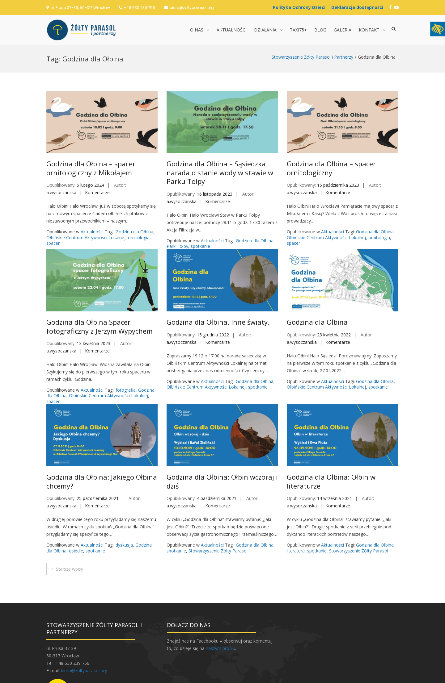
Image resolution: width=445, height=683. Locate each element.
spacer (53, 198)
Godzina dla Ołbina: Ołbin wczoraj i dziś (222, 436)
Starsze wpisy (69, 524)
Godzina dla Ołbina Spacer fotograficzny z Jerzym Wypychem (99, 281)
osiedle (76, 506)
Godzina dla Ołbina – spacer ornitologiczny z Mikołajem (90, 123)
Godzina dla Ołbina (134, 186)
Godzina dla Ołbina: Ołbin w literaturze (331, 436)
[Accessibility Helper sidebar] (437, 29)
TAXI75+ (298, 30)
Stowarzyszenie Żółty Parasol (218, 506)
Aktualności (232, 30)
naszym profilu (220, 603)
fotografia (126, 345)
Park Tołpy (177, 201)
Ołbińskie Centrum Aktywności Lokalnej (85, 192)
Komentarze (97, 147)
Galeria (342, 30)
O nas (196, 30)
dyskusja (124, 500)
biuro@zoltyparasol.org (192, 7)
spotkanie (200, 201)
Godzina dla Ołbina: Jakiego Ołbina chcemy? (101, 436)
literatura (296, 506)
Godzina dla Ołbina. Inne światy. (218, 276)
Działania (265, 30)
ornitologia (139, 192)
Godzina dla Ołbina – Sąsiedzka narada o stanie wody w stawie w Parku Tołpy (220, 127)
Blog (320, 30)
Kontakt (369, 30)
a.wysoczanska (61, 147)
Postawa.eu (252, 675)
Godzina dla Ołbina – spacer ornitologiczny (331, 123)
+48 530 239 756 (139, 7)
